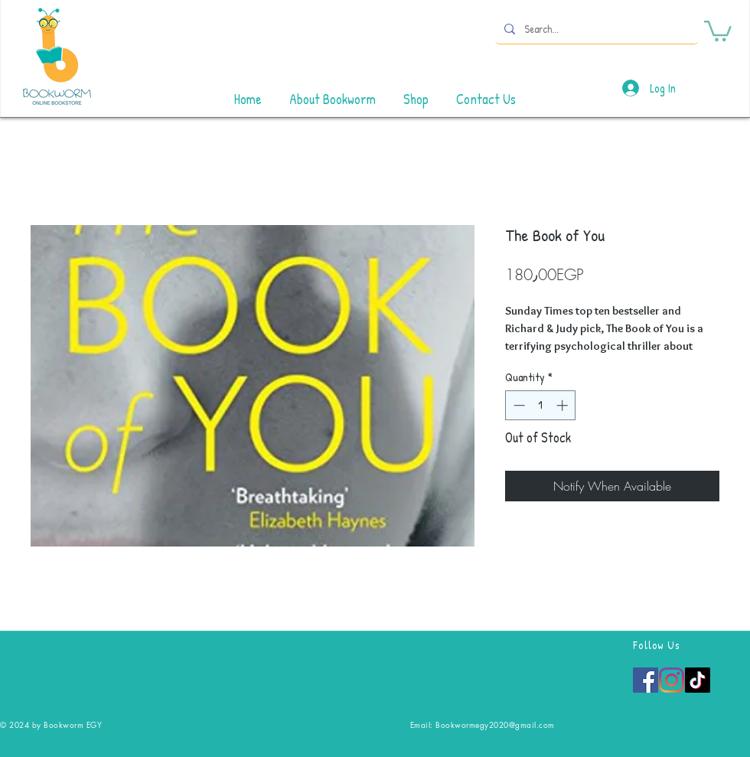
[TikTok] (697, 680)
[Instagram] (671, 680)
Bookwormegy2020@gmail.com (495, 724)
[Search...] (595, 29)
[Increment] (563, 405)
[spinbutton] (540, 405)
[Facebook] (645, 680)
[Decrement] (517, 405)
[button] (718, 29)
